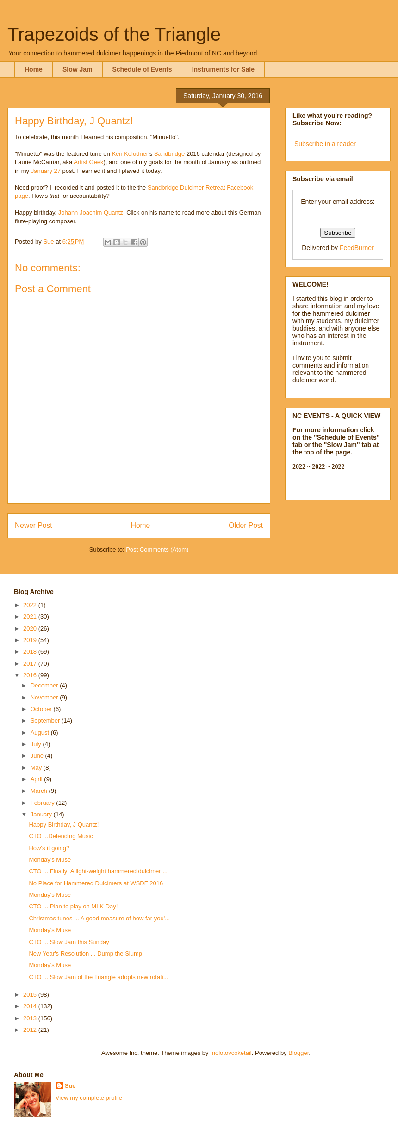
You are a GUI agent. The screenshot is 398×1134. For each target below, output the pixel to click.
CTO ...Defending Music (61, 836)
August (41, 732)
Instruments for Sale (223, 69)
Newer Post (33, 525)
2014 (30, 1006)
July (37, 744)
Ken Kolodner (130, 153)
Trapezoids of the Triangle (114, 34)
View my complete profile (89, 1097)
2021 (30, 616)
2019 (30, 640)
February (43, 802)
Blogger (298, 1052)
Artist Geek (88, 162)
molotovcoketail (231, 1052)
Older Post (246, 525)
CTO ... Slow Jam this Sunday (69, 941)
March (40, 790)
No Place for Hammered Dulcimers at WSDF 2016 (96, 883)
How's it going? (49, 848)
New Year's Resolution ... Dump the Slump (85, 953)
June (38, 755)
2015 (30, 994)
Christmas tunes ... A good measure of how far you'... (99, 918)
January (42, 814)
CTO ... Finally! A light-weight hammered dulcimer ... (98, 871)
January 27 (46, 170)
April (37, 779)
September (46, 720)
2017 (30, 663)
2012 (30, 1029)
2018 (30, 651)
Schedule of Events (142, 69)
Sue (70, 1085)
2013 (30, 1018)
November (45, 697)
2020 (30, 628)
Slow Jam (77, 69)
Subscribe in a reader (325, 143)
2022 (30, 604)
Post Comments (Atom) (157, 549)
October (42, 708)
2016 (30, 675)
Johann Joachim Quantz (90, 212)
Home (34, 69)
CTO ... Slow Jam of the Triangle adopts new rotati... (98, 977)
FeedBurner (357, 247)
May (37, 767)
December (45, 685)
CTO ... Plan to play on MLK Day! (73, 906)
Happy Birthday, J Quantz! (64, 824)
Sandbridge (169, 153)
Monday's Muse (50, 859)
